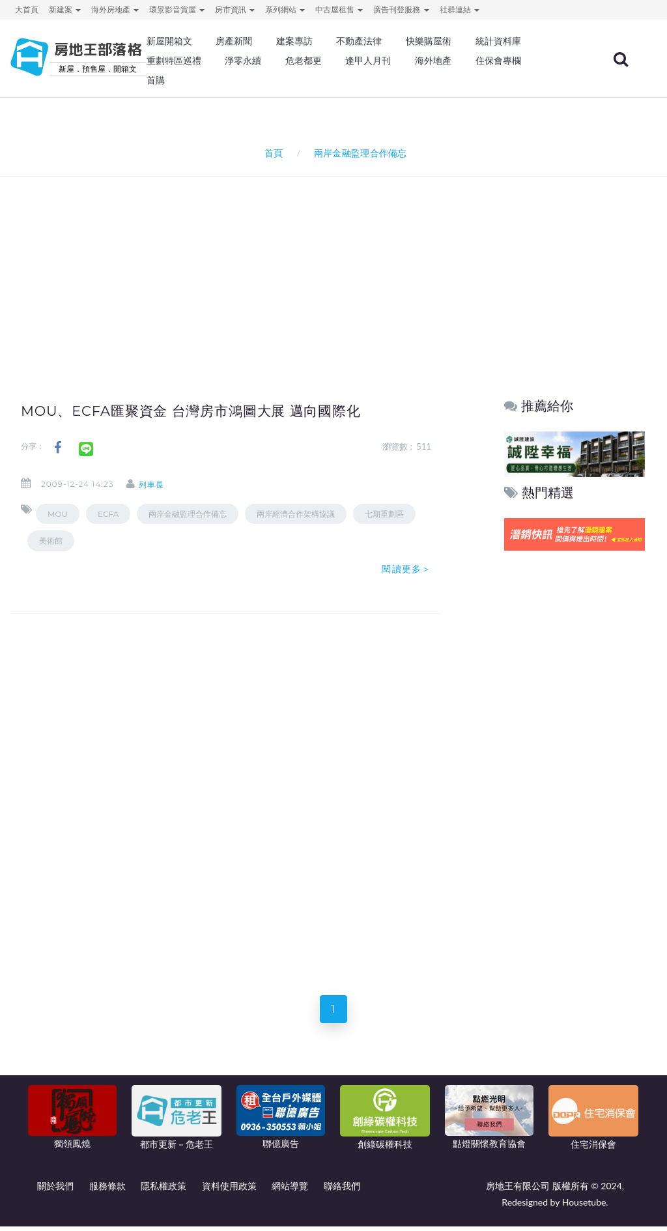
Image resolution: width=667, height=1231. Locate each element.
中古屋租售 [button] (339, 9)
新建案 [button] (65, 9)
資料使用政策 (229, 1190)
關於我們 (55, 1190)
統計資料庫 (498, 41)
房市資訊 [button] (235, 9)
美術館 (51, 540)
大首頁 (26, 9)
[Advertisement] (337, 264)
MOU (58, 514)
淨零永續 (243, 60)
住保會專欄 (498, 60)
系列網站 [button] (285, 9)
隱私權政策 (163, 1190)
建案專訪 (294, 41)
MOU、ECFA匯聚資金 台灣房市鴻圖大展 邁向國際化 (207, 410)
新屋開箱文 (169, 41)
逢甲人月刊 (368, 60)
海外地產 (433, 60)
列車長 (160, 484)
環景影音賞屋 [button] (177, 9)
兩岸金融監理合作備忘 (188, 514)
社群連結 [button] (459, 9)
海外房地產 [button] (115, 9)
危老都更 (303, 60)
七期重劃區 (384, 514)
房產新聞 (234, 41)
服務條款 (107, 1190)
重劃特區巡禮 (174, 60)
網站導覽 (290, 1190)
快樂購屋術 (428, 41)
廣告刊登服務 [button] (401, 9)
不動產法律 (359, 41)
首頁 (271, 152)
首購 (156, 80)
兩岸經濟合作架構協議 (296, 514)
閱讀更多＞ (406, 569)
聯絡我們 (342, 1190)
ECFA (108, 514)
